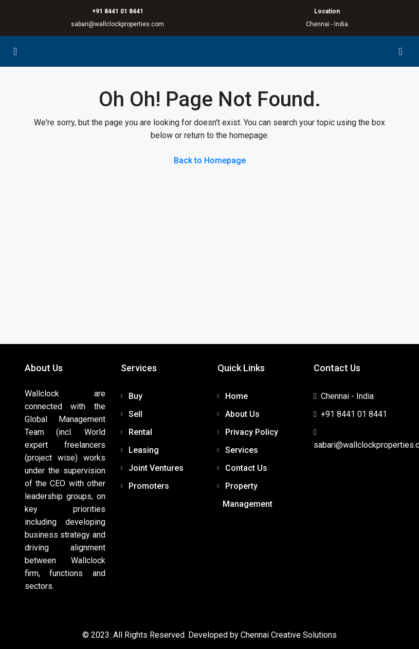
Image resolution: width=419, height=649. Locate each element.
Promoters (149, 486)
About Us (242, 414)
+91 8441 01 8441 (117, 11)
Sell (135, 414)
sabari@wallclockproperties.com (117, 24)
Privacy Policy (251, 432)
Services (241, 450)
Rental (140, 432)
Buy (135, 396)
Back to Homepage (210, 160)
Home (236, 396)
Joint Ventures (156, 468)
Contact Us (246, 468)
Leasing (144, 450)
